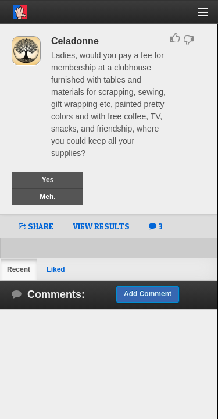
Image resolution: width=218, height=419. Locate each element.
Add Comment (147, 294)
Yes (48, 180)
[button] (209, 16)
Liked (56, 269)
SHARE (36, 226)
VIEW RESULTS (101, 226)
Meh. (47, 197)
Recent (18, 269)
